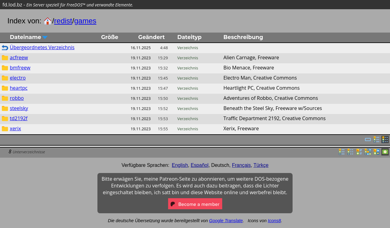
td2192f (18, 118)
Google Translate (226, 220)
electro (18, 77)
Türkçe (261, 165)
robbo (17, 98)
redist (63, 21)
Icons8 (274, 220)
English (180, 165)
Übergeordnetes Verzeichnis (42, 47)
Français (241, 165)
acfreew (19, 57)
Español (199, 165)
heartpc (18, 88)
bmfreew (20, 67)
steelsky (19, 108)
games (85, 21)
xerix (15, 128)
